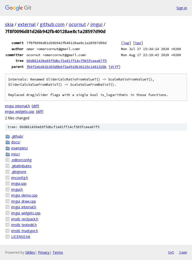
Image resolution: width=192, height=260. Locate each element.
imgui (96, 24)
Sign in (181, 8)
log (126, 43)
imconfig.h (19, 177)
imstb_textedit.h (24, 224)
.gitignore (18, 171)
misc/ (15, 154)
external (27, 24)
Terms (57, 252)
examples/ (19, 148)
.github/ (17, 136)
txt (171, 252)
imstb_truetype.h (24, 230)
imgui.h (17, 189)
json (183, 252)
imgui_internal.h (17, 106)
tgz (138, 43)
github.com (52, 24)
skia (9, 24)
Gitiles (30, 252)
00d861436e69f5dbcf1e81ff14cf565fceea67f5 (66, 60)
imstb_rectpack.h (24, 219)
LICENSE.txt (20, 236)
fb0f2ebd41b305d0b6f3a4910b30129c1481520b (66, 66)
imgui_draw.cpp (23, 201)
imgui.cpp (18, 183)
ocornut (77, 24)
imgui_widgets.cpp (19, 111)
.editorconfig (21, 159)
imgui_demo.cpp (24, 195)
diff (114, 66)
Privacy (44, 252)
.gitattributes (21, 165)
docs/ (15, 142)
